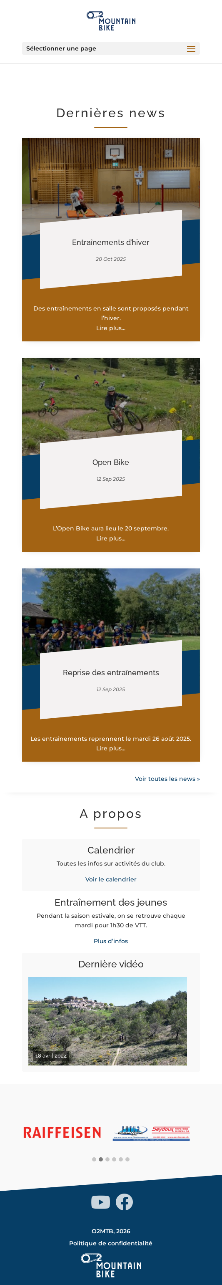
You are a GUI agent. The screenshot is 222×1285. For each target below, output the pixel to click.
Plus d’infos (111, 941)
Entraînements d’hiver (111, 242)
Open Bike (110, 462)
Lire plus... (110, 328)
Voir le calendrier (111, 879)
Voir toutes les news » (167, 779)
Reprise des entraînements (111, 672)
